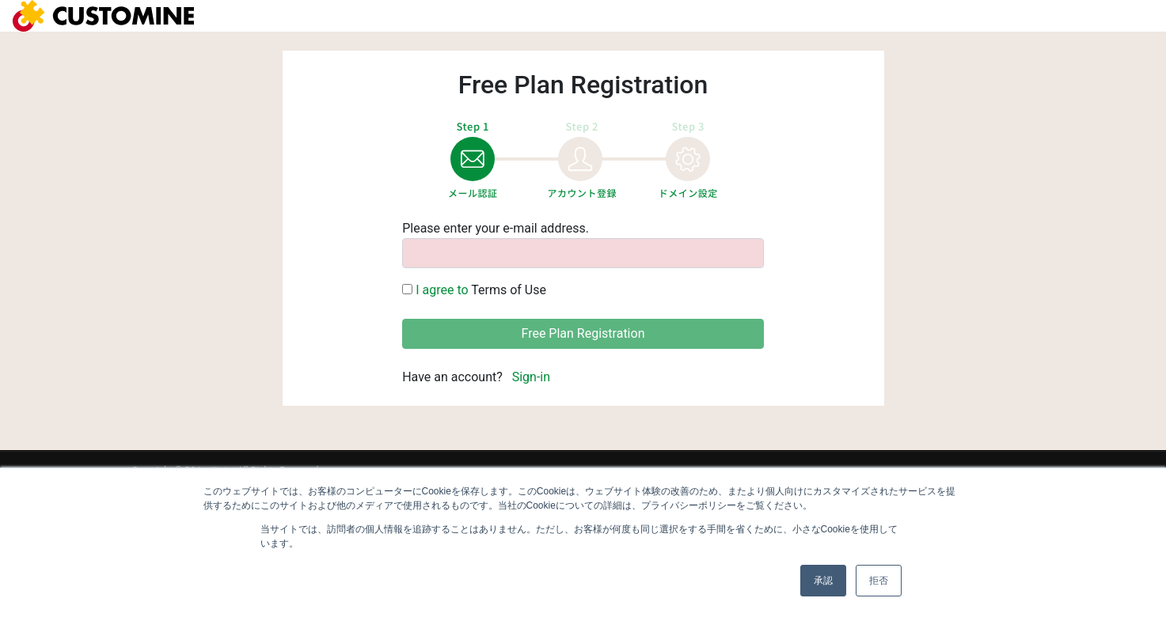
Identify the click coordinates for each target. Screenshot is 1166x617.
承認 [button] (823, 580)
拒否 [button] (878, 580)
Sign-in (531, 376)
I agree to (443, 289)
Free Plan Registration (583, 333)
